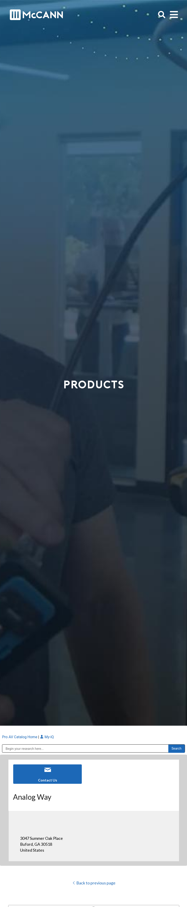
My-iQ (47, 737)
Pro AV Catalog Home (20, 737)
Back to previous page (93, 882)
